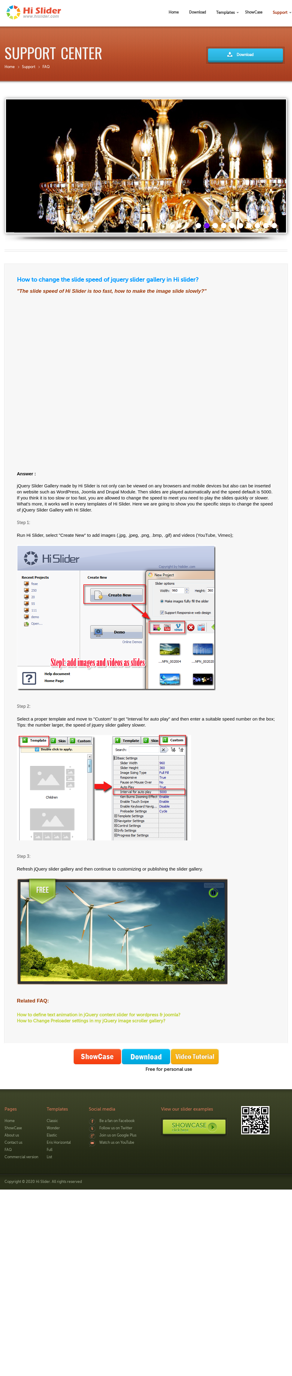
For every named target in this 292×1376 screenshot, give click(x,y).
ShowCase (13, 1128)
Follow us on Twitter (115, 1128)
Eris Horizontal (59, 1142)
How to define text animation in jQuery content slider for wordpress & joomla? (98, 1014)
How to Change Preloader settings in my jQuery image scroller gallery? (91, 1020)
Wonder (53, 1128)
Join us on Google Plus (117, 1135)
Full (49, 1150)
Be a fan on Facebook (117, 1121)
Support (28, 67)
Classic (52, 1121)
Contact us (13, 1142)
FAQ (46, 67)
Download (245, 55)
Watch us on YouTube (116, 1142)
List (49, 1157)
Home (10, 67)
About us (12, 1135)
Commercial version (21, 1157)
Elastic (52, 1135)
